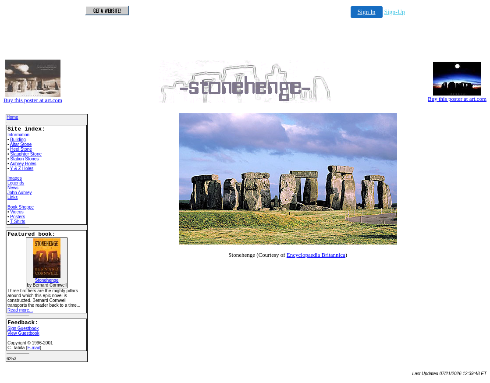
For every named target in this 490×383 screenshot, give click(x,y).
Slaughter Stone (26, 154)
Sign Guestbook (23, 328)
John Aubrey (19, 192)
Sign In (367, 12)
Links (12, 197)
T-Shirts (17, 221)
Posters (17, 216)
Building (18, 139)
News (12, 187)
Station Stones (24, 158)
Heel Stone (21, 149)
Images (14, 178)
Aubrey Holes (23, 163)
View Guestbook (23, 333)
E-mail (33, 347)
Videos (16, 211)
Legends (15, 183)
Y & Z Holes (21, 168)
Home (12, 117)
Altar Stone (21, 144)
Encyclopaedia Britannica (316, 255)
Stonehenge (46, 278)
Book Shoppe (20, 207)
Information (18, 134)
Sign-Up (394, 12)
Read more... (20, 310)
